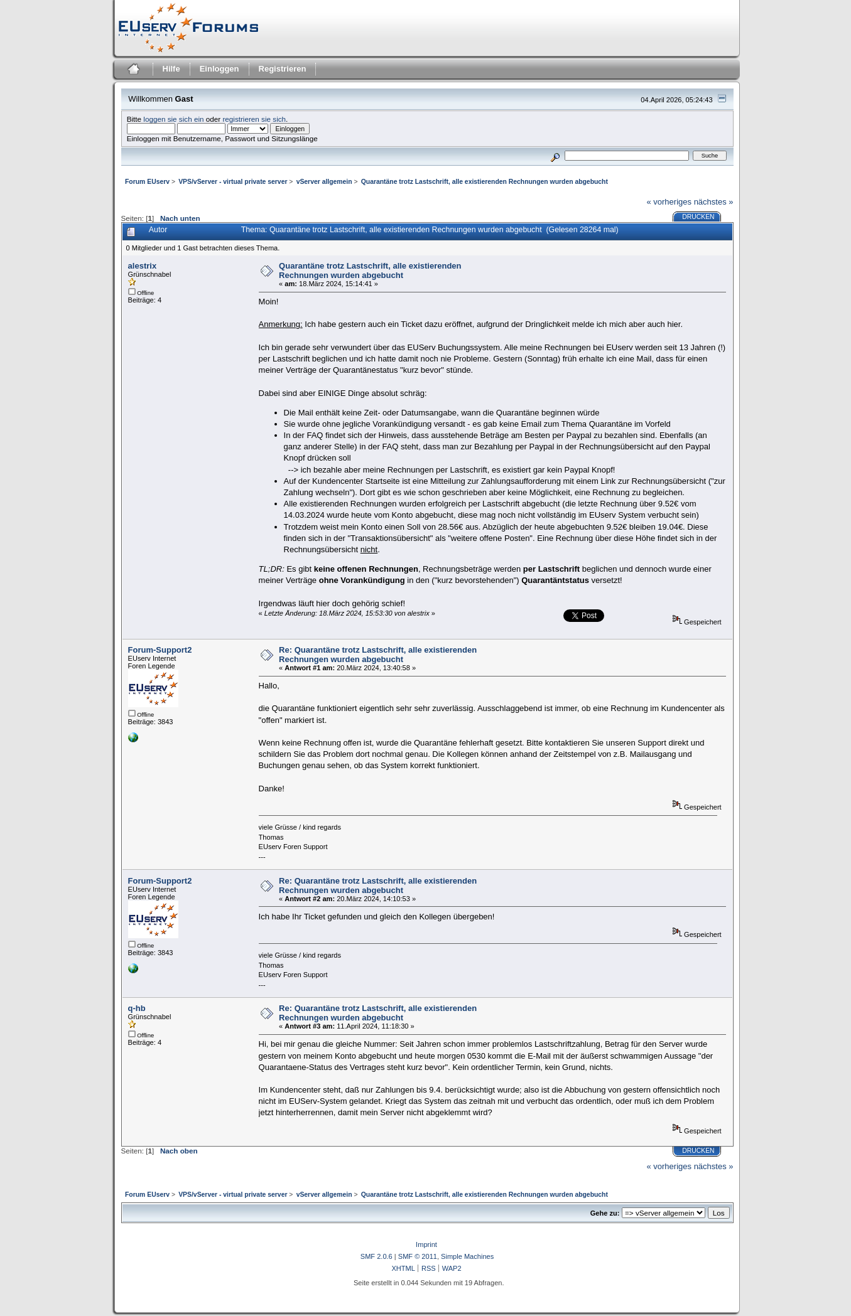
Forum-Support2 (160, 650)
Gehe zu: (605, 1213)
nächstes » (714, 201)
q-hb (137, 1008)
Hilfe (171, 68)
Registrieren (282, 68)
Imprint (426, 1244)
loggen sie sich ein (173, 119)
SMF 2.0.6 (376, 1256)
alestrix (142, 265)
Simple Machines (467, 1256)
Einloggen (219, 68)
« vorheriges (668, 201)
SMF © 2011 (417, 1256)
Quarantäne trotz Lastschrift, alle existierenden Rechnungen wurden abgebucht (370, 270)
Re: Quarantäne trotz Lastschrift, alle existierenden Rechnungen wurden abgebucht (378, 654)
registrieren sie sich (254, 119)
